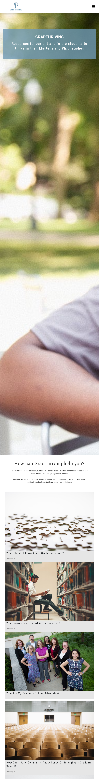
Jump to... (11, 687)
